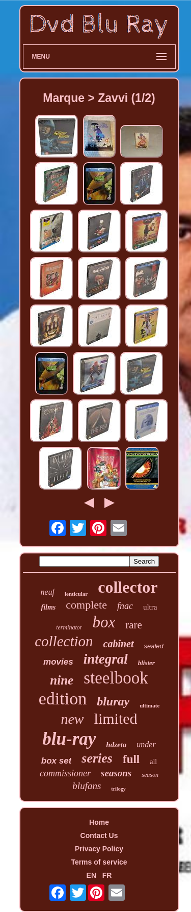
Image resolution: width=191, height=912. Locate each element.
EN (91, 875)
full (131, 759)
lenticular (76, 594)
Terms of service (99, 862)
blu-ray (69, 739)
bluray (113, 701)
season (150, 774)
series (97, 758)
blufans (86, 785)
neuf (47, 592)
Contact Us (99, 835)
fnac (125, 606)
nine (61, 680)
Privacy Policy (99, 849)
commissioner (65, 773)
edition (63, 698)
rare (133, 625)
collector (127, 587)
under (146, 744)
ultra (150, 607)
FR (107, 875)
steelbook (116, 678)
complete (86, 604)
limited (116, 718)
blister (146, 663)
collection (64, 641)
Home (99, 822)
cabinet (118, 643)
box (103, 622)
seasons (116, 773)
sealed (153, 646)
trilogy (118, 789)
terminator (69, 627)
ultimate (149, 705)
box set (56, 761)
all (153, 762)
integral (106, 659)
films (48, 607)
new (72, 719)
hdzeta (116, 745)
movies (58, 662)
